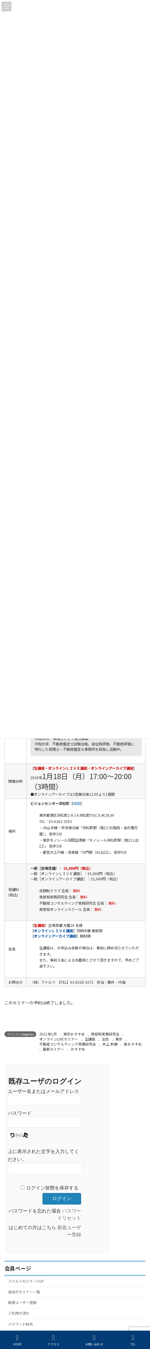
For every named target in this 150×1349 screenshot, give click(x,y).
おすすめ (78, 1048)
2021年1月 (48, 1033)
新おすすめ (133, 1043)
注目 (105, 1038)
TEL (133, 1340)
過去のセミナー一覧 (24, 1292)
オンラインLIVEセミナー (58, 1038)
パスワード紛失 (20, 1324)
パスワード (19, 1112)
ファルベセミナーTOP (26, 1281)
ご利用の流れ (18, 1313)
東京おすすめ (74, 1033)
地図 (76, 803)
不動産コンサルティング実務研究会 (67, 1043)
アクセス (53, 1340)
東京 (118, 1038)
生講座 (90, 1038)
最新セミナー (53, 1048)
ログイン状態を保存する (52, 1187)
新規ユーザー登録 (22, 1302)
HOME (17, 1340)
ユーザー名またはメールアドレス (43, 1091)
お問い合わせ (94, 1340)
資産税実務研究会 (105, 1033)
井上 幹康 (110, 1043)
